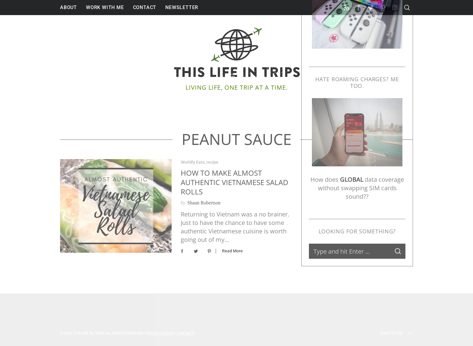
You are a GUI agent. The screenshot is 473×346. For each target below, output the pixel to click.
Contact (145, 7)
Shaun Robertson (204, 202)
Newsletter (181, 7)
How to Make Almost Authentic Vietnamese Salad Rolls (234, 182)
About (68, 7)
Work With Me (105, 7)
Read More (232, 250)
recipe (212, 162)
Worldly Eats (193, 162)
